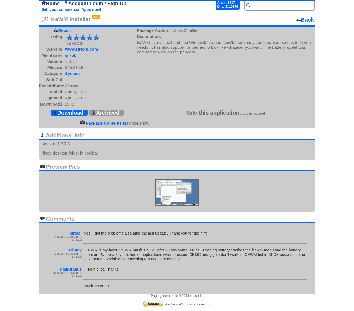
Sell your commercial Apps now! (71, 9)
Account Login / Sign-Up (95, 3)
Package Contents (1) (107, 123)
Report (65, 30)
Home (50, 3)
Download (68, 113)
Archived (106, 113)
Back (305, 20)
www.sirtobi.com (81, 49)
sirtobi (71, 55)
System (72, 73)
